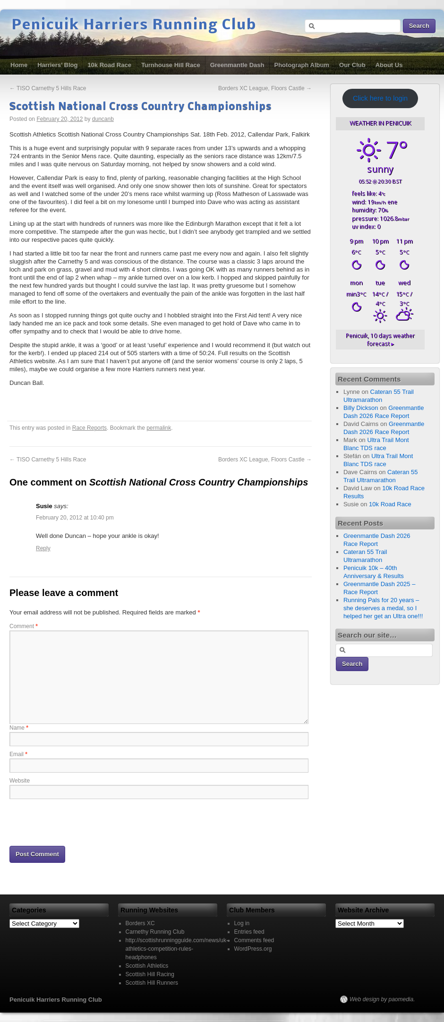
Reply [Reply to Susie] (43, 548)
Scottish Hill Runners (152, 982)
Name (18, 727)
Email (18, 754)
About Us (389, 64)
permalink (158, 428)
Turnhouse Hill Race (170, 64)
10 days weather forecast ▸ (380, 340)
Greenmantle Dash (237, 64)
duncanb (103, 119)
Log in (242, 923)
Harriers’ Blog (57, 64)
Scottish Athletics (147, 965)
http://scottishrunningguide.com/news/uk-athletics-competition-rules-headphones (177, 949)
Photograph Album (302, 64)
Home (18, 64)
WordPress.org (253, 948)
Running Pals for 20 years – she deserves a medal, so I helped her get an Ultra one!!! (383, 608)
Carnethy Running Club (155, 931)
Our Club (352, 64)
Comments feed (254, 940)
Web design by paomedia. (382, 999)
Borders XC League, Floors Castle (265, 88)
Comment (23, 626)
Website (19, 780)
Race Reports (89, 428)
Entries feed (249, 931)
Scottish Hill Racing (150, 974)
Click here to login (380, 98)
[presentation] (81, 821)
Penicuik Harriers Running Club (134, 25)
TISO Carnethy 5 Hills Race (47, 88)
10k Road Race (109, 64)
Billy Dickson (360, 407)
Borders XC (140, 923)
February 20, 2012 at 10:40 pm (75, 517)
